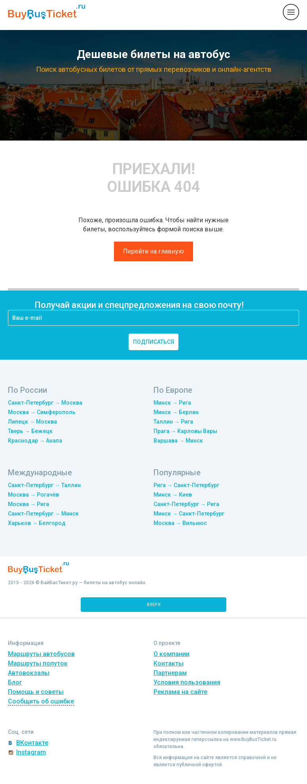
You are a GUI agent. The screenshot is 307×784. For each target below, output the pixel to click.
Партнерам (170, 673)
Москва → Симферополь (42, 412)
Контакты (169, 663)
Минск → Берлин (176, 412)
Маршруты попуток (38, 663)
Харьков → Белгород (37, 523)
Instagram (31, 752)
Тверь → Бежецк (30, 431)
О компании (172, 654)
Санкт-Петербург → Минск (43, 513)
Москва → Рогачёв (33, 494)
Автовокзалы (28, 673)
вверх (154, 604)
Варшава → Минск (178, 440)
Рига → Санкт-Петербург (186, 485)
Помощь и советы (36, 692)
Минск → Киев (173, 494)
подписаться (153, 342)
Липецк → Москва (32, 421)
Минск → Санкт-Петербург (189, 513)
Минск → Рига (172, 403)
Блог (15, 682)
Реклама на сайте (180, 692)
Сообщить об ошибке (41, 701)
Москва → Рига (28, 504)
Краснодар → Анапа (35, 440)
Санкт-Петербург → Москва (45, 403)
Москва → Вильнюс (180, 523)
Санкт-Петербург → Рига (186, 504)
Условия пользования (187, 682)
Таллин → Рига (173, 421)
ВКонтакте (32, 742)
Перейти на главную (153, 251)
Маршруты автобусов (41, 654)
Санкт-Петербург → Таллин (44, 485)
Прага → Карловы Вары (185, 431)
